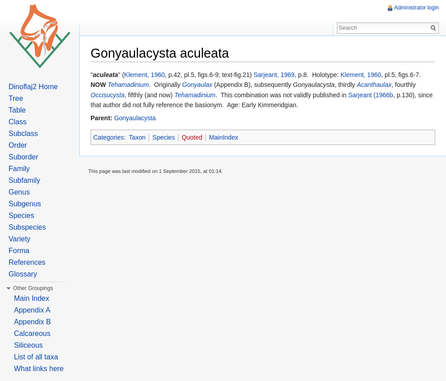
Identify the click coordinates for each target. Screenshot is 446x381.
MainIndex (223, 137)
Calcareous (32, 333)
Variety (20, 239)
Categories (108, 137)
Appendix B (32, 322)
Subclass (23, 133)
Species (163, 137)
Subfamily (24, 180)
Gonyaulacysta (135, 118)
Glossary (23, 274)
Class (18, 122)
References (27, 262)
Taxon (137, 137)
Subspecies (27, 227)
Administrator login (416, 8)
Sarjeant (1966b (370, 95)
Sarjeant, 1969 (274, 74)
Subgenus (25, 204)
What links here (39, 368)
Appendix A (32, 310)
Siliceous (28, 345)
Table (17, 110)
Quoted (192, 137)
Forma (19, 250)
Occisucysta (107, 95)
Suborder (23, 157)
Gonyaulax (197, 84)
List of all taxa (36, 357)
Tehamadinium (128, 84)
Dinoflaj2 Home (33, 87)
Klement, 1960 (144, 74)
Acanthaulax (374, 84)
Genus (19, 192)
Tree (16, 98)
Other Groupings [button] (33, 288)
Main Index (31, 298)
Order (18, 145)
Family (19, 168)
